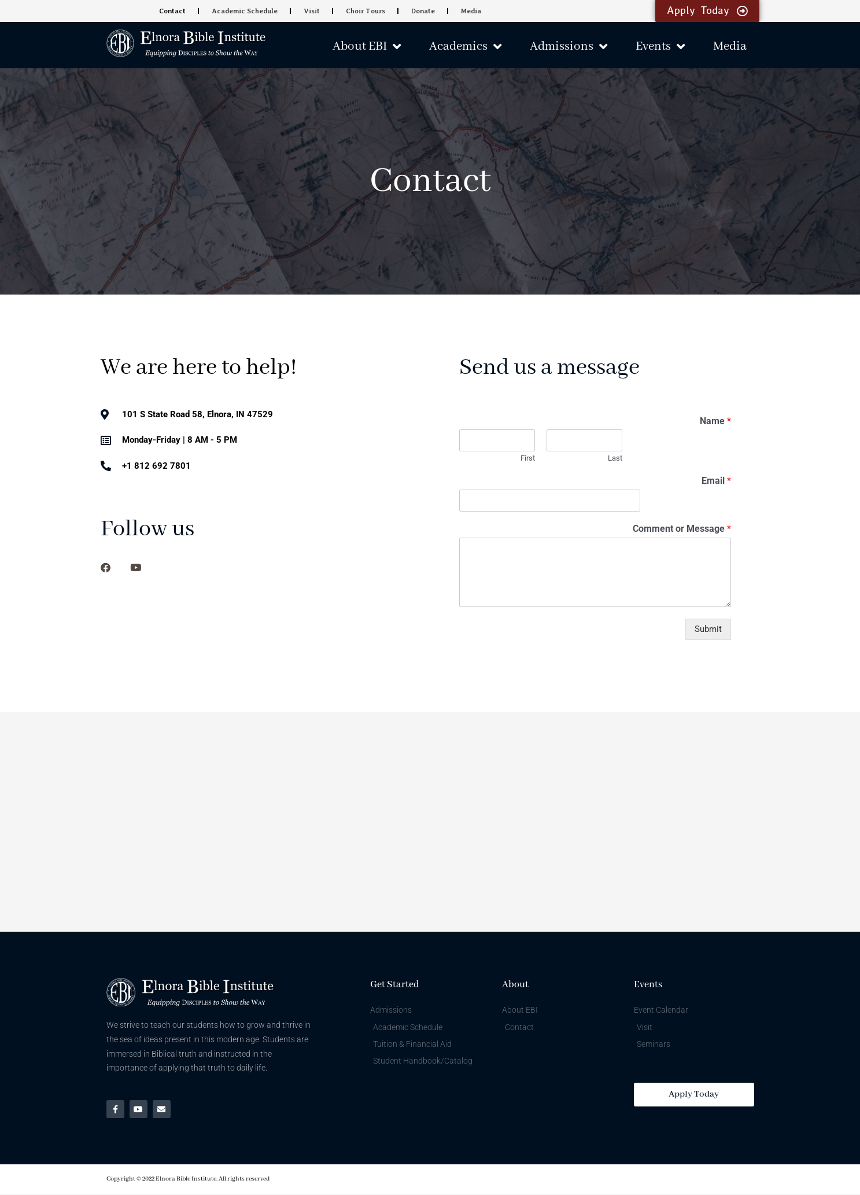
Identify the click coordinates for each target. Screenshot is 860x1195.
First (528, 458)
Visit (311, 11)
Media (470, 11)
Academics (465, 46)
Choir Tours (365, 11)
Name (715, 421)
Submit (708, 629)
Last (615, 458)
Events (660, 46)
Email (716, 480)
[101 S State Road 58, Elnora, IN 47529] (430, 822)
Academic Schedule (245, 11)
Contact (173, 11)
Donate (422, 11)
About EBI (367, 46)
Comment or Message (682, 528)
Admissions (568, 46)
